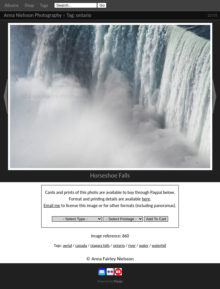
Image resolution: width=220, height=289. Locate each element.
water (143, 245)
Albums (12, 5)
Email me (52, 205)
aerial (67, 245)
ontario (83, 15)
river (132, 245)
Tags (44, 5)
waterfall (159, 245)
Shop (29, 5)
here (146, 199)
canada (81, 245)
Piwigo (118, 281)
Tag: (70, 15)
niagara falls (99, 245)
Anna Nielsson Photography (33, 15)
